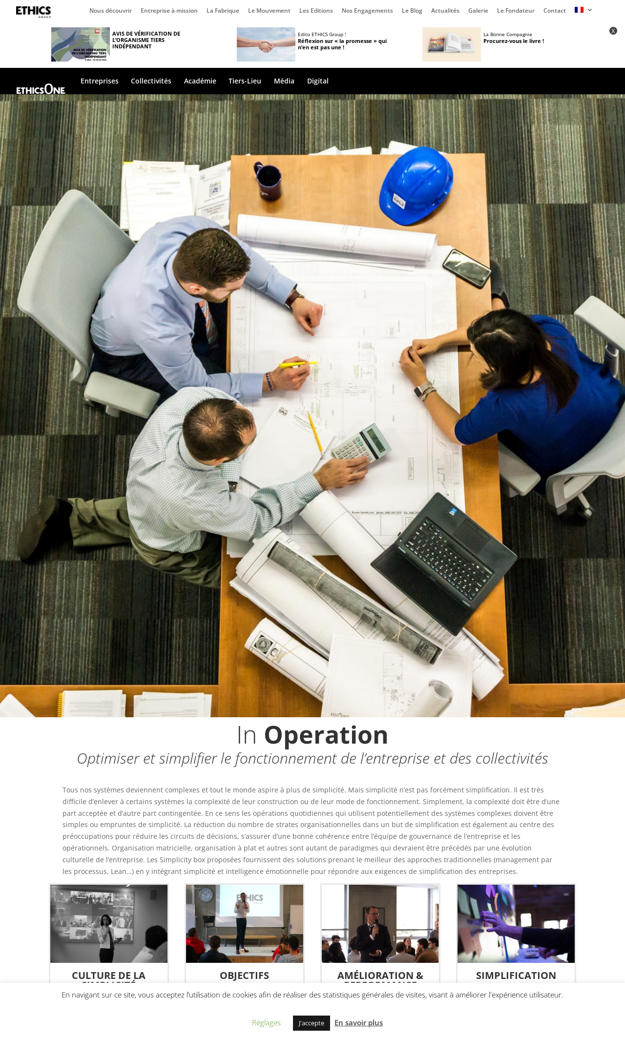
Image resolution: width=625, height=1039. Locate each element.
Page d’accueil (35, 12)
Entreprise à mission (169, 11)
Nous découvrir (110, 11)
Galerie (478, 11)
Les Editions (316, 11)
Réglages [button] (266, 1022)
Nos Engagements (367, 11)
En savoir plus (358, 1022)
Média (284, 81)
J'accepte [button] (311, 1022)
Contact (554, 11)
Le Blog (412, 11)
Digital (318, 81)
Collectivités (151, 81)
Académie (200, 81)
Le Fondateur (516, 11)
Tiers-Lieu (245, 81)
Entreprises (100, 81)
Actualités (445, 11)
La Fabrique (223, 11)
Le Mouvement (269, 11)
